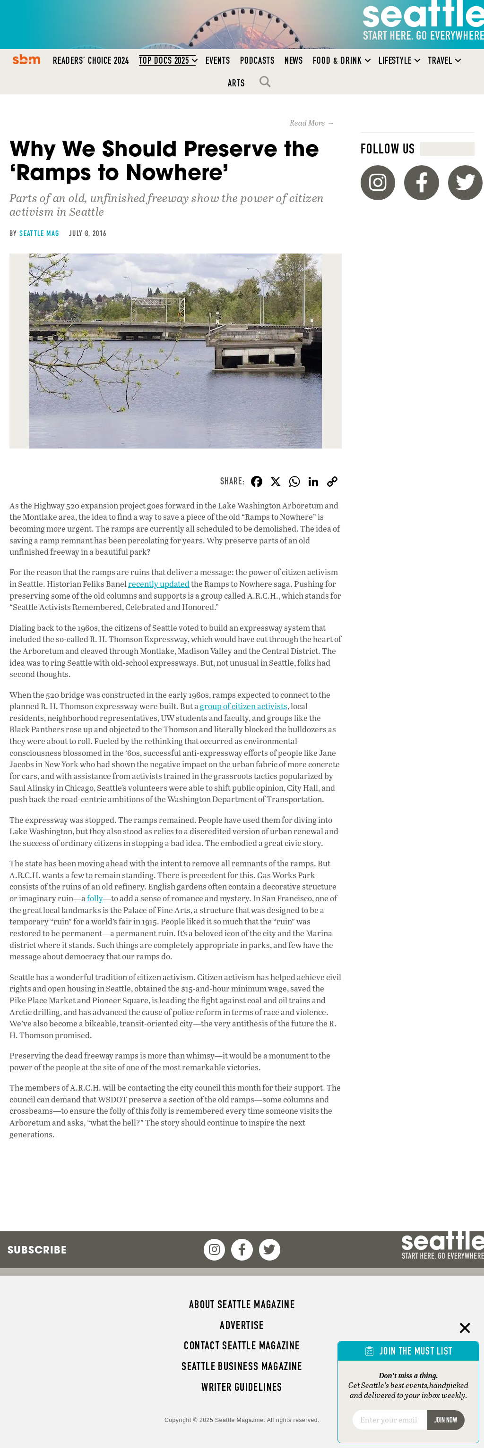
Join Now (445, 1419)
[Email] (389, 1419)
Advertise (242, 1325)
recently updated (159, 583)
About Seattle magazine (242, 1304)
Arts (236, 83)
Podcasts (257, 60)
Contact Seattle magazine (242, 1345)
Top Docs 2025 (164, 60)
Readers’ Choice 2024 (91, 60)
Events (218, 60)
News (294, 60)
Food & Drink (337, 60)
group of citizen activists (243, 706)
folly (95, 898)
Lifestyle (395, 60)
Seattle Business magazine (242, 1366)
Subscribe (37, 1249)
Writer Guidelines (242, 1387)
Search (267, 81)
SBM (26, 59)
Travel (440, 60)
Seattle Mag (39, 233)
